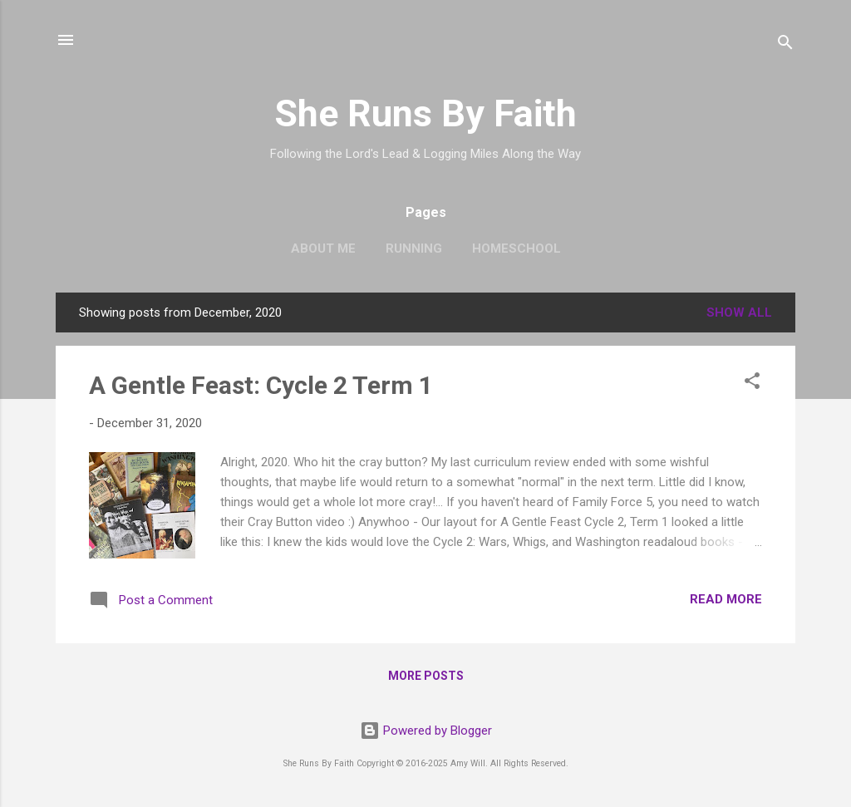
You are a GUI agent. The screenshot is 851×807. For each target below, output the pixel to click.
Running (414, 248)
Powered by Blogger (426, 730)
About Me (323, 248)
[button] (752, 383)
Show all (739, 312)
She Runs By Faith (425, 113)
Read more (726, 599)
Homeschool (516, 248)
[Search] (785, 45)
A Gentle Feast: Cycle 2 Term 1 (261, 385)
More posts (426, 675)
